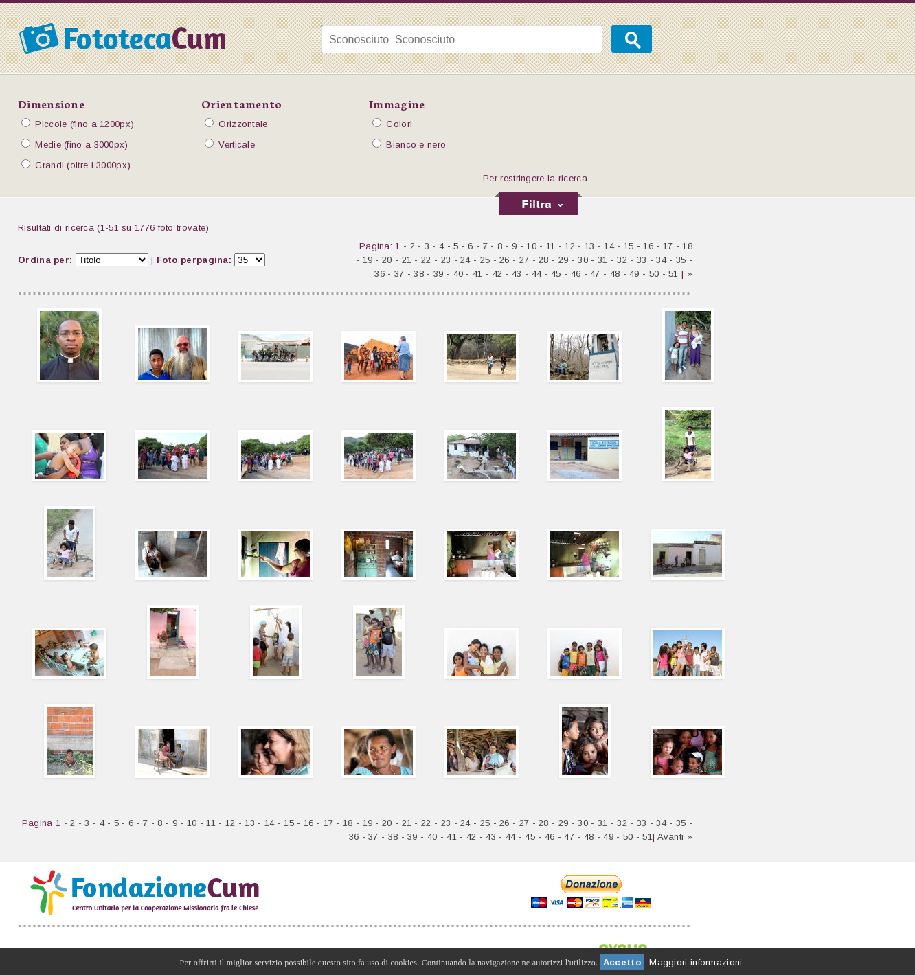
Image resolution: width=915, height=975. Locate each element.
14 (609, 246)
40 (458, 273)
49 (634, 273)
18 (687, 246)
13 (590, 246)
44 (537, 273)
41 (478, 273)
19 (368, 260)
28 (544, 260)
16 (648, 246)
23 (446, 260)
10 (531, 246)
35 (681, 260)
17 (668, 246)
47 (595, 273)
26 (504, 260)
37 (399, 273)
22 (426, 260)
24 (465, 260)
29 (563, 260)
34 (661, 260)
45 (556, 273)
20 (387, 260)
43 (517, 273)
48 (615, 273)
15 (629, 246)
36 (379, 273)
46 (576, 273)
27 (524, 260)
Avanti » (674, 836)
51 (673, 273)
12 (570, 246)
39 (438, 273)
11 (551, 246)
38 (419, 273)
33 (642, 260)
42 (498, 273)
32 (622, 260)
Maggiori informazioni (695, 962)
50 (654, 273)
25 (485, 260)
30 (583, 260)
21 (407, 260)
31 (603, 260)
